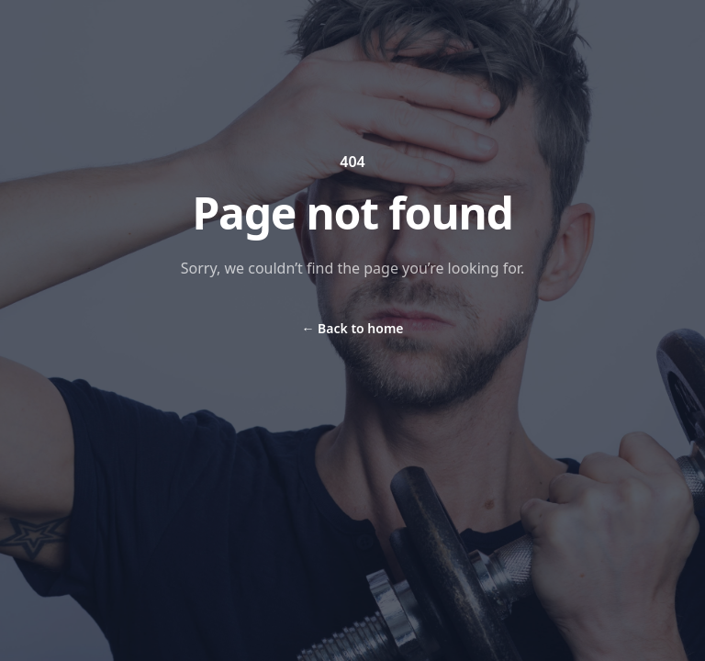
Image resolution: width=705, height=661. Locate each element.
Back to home (352, 328)
